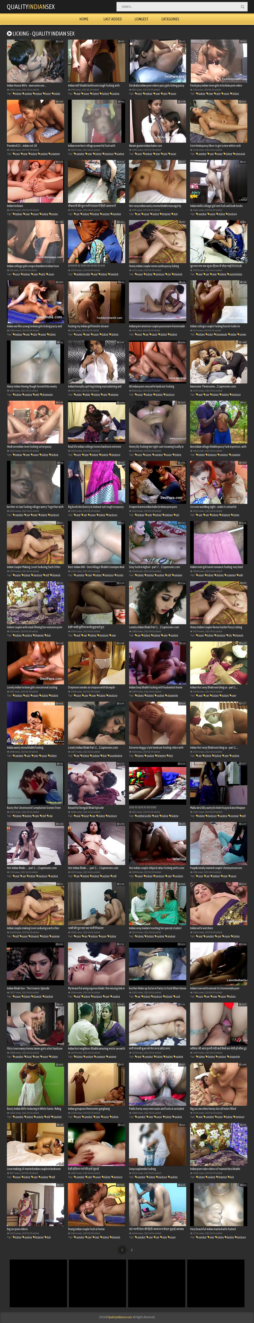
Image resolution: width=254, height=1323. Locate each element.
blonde (167, 996)
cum (210, 153)
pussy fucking (234, 274)
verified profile (82, 274)
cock (176, 996)
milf (46, 575)
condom (178, 876)
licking (17, 93)
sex (76, 213)
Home (83, 19)
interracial (239, 153)
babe (209, 334)
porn (138, 93)
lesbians (167, 514)
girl (176, 514)
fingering (165, 213)
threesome (46, 394)
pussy (85, 93)
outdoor (223, 454)
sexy (104, 394)
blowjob (177, 274)
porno (78, 334)
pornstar (233, 815)
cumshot (79, 153)
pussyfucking (115, 755)
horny (47, 93)
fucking (104, 93)
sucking (27, 93)
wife (36, 394)
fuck (174, 213)
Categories (170, 19)
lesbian (147, 93)
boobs (53, 213)
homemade (220, 334)
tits (168, 274)
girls (164, 93)
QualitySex (31, 6)
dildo (86, 394)
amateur (113, 394)
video (78, 394)
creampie (54, 153)
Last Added (112, 19)
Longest (141, 19)
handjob (115, 213)
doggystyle (171, 695)
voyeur (241, 334)
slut (50, 815)
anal (77, 93)
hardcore (108, 153)
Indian (56, 93)
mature (37, 93)
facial (85, 815)
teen (156, 93)
